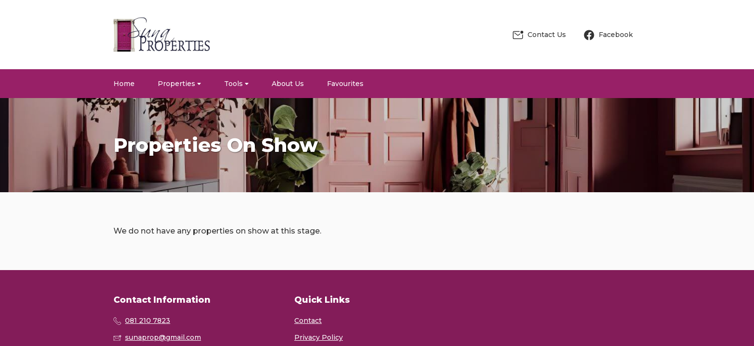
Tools (236, 83)
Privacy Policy (318, 337)
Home (124, 83)
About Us (288, 83)
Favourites (345, 83)
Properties (179, 83)
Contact (308, 320)
